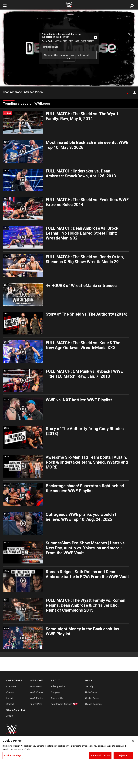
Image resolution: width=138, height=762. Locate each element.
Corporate (11, 686)
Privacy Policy (58, 686)
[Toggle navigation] (4, 5)
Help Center (91, 692)
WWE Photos (36, 698)
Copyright (56, 692)
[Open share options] (134, 92)
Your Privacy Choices (61, 704)
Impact (9, 698)
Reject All (123, 755)
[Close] (132, 740)
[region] (69, 749)
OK (69, 58)
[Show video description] (127, 92)
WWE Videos (36, 692)
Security (89, 686)
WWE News (36, 686)
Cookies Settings (12, 755)
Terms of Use (57, 698)
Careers (10, 692)
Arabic (9, 716)
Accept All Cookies (100, 755)
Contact (10, 704)
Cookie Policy (92, 698)
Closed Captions (93, 704)
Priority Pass (36, 704)
